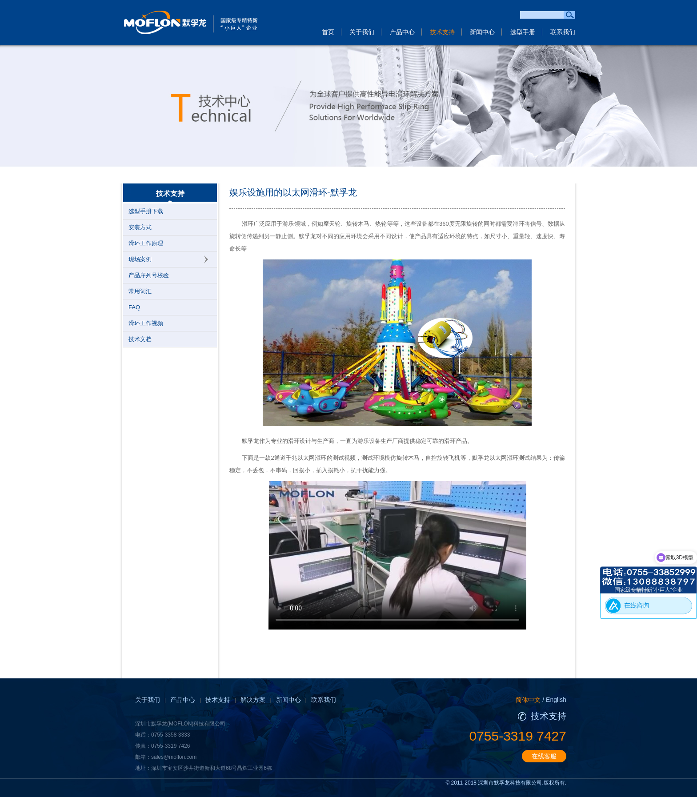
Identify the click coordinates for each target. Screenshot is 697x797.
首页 (328, 32)
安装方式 (140, 227)
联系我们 (562, 32)
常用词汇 (140, 291)
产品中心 (402, 32)
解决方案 (252, 699)
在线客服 (544, 756)
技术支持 (442, 32)
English (556, 699)
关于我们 (361, 32)
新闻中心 (482, 32)
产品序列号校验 (148, 275)
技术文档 (140, 339)
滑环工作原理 (145, 243)
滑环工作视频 (145, 323)
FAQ (134, 307)
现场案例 (140, 259)
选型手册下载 (145, 211)
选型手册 (522, 32)
